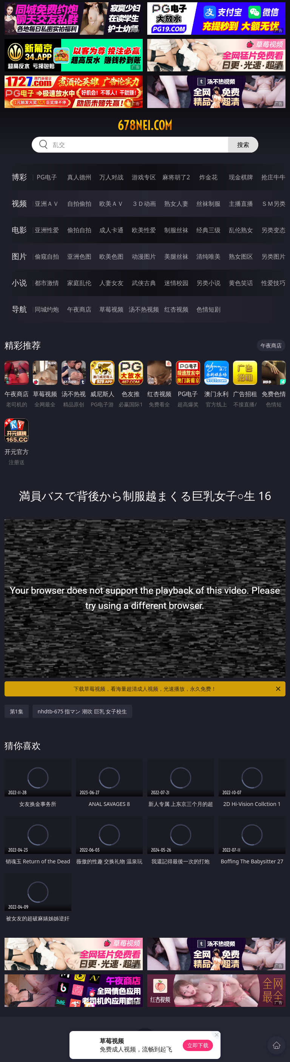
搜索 (243, 144)
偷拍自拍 (79, 230)
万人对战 (111, 177)
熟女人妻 (176, 203)
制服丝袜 (176, 230)
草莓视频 (111, 309)
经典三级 (208, 230)
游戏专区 (144, 177)
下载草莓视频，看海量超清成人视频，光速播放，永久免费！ (178, 688)
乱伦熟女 (241, 230)
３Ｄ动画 (144, 203)
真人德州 (79, 177)
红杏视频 (176, 309)
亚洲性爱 (47, 230)
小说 (19, 283)
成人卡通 (111, 230)
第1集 (16, 711)
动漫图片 (144, 256)
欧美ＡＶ (111, 203)
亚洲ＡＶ (47, 203)
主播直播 (241, 203)
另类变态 (273, 230)
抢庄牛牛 (273, 177)
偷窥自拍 (47, 256)
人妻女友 (111, 283)
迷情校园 (176, 283)
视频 (19, 203)
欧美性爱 (144, 230)
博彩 (19, 177)
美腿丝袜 (176, 256)
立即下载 (197, 1045)
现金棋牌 (241, 177)
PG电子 (47, 177)
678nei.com (144, 125)
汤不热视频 (144, 309)
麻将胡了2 (176, 177)
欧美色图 (111, 256)
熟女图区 (241, 256)
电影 (19, 230)
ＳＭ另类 (273, 203)
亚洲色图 (79, 256)
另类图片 (273, 256)
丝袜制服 (208, 203)
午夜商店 (79, 309)
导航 (19, 309)
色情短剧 (208, 309)
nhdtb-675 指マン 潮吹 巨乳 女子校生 (82, 711)
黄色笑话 (241, 283)
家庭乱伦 (79, 283)
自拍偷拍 (79, 203)
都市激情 (47, 283)
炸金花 (208, 177)
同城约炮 (47, 309)
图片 (19, 256)
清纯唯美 (208, 256)
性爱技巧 (273, 283)
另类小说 (208, 283)
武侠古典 (144, 283)
